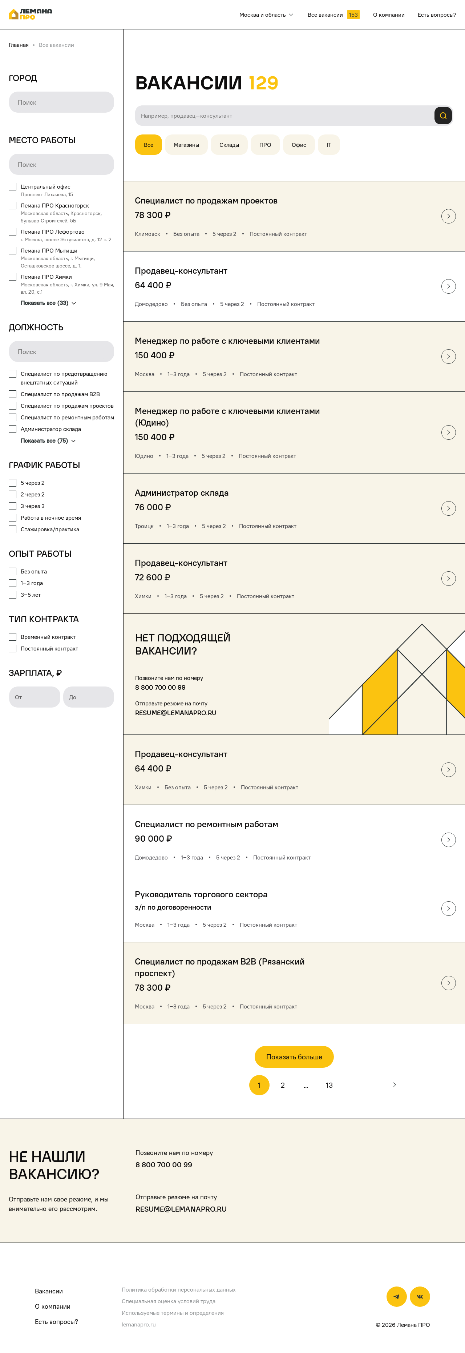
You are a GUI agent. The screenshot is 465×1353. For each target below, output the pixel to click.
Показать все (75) (48, 440)
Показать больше (294, 1056)
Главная (19, 44)
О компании (52, 1306)
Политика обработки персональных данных (179, 1289)
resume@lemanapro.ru (176, 713)
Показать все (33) (48, 302)
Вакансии (49, 1291)
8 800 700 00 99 (160, 687)
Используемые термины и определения (173, 1312)
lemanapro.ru (139, 1324)
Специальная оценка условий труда (168, 1301)
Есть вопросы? (56, 1321)
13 (329, 1085)
